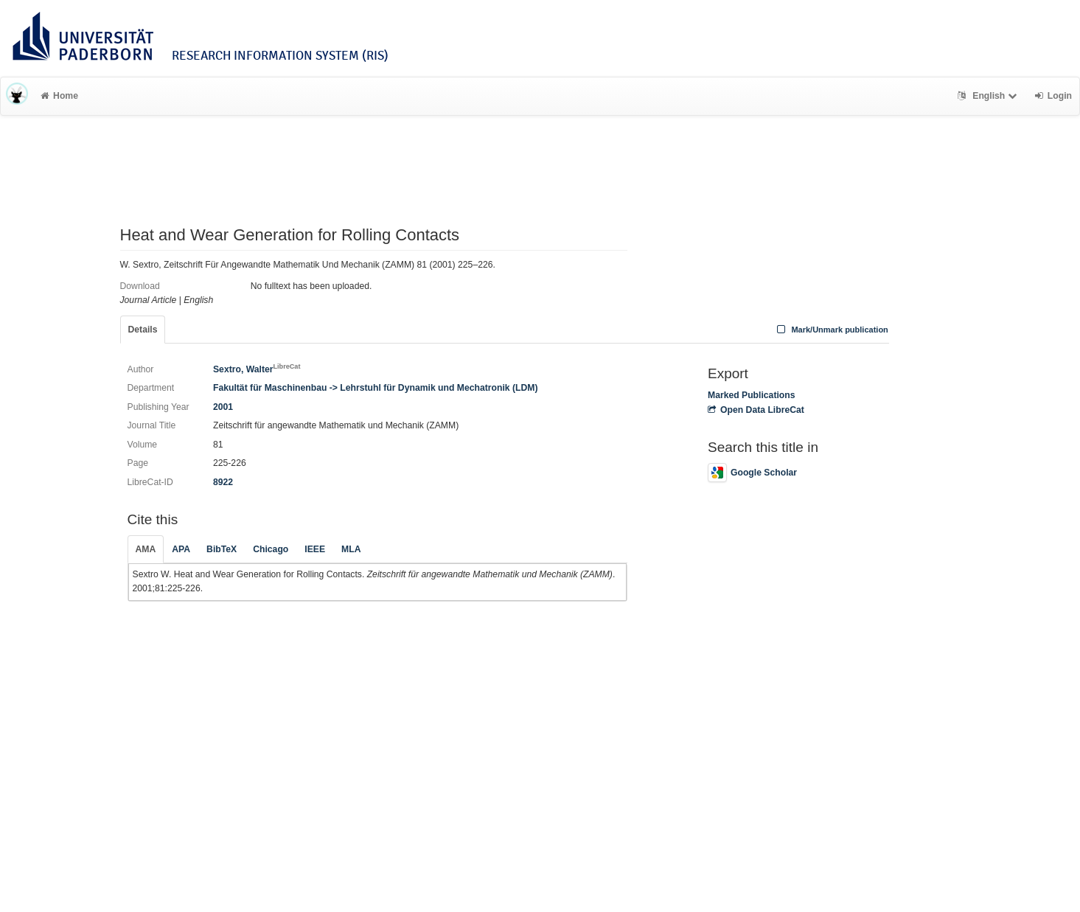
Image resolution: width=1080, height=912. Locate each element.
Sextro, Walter (257, 369)
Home (59, 96)
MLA (350, 549)
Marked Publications (751, 395)
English (989, 96)
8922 (223, 482)
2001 (223, 407)
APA (181, 549)
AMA (146, 549)
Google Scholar (752, 472)
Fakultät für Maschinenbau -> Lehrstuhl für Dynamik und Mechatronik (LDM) (375, 388)
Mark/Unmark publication (831, 329)
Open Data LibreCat (756, 410)
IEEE (314, 549)
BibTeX (221, 549)
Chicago (270, 549)
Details (143, 329)
